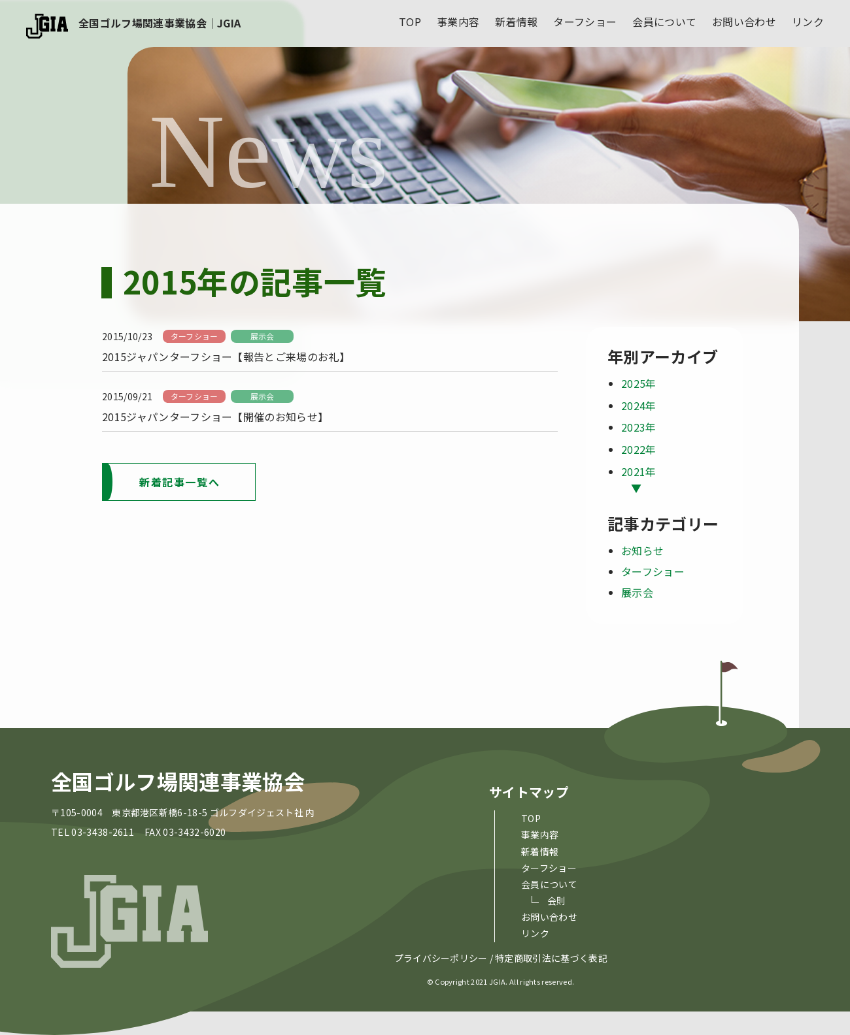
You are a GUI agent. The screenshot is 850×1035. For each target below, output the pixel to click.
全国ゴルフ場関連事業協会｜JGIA (159, 23)
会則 (556, 900)
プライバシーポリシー (441, 957)
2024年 (638, 405)
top (410, 21)
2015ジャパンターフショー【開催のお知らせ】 (215, 416)
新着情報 (516, 21)
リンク (808, 21)
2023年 (638, 427)
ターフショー (585, 21)
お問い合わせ (744, 21)
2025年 (638, 383)
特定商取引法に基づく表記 (551, 957)
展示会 (262, 336)
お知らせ (642, 550)
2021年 (638, 471)
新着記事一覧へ (179, 482)
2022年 (638, 449)
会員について (664, 21)
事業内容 (458, 21)
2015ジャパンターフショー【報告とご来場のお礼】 (226, 356)
